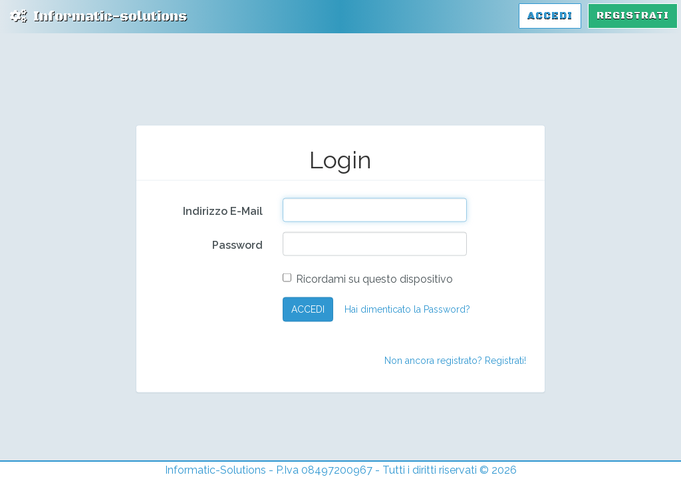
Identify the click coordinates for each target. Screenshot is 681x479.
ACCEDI (308, 309)
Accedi (550, 15)
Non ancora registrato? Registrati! (455, 360)
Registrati (633, 15)
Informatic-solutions (98, 17)
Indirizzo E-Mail (223, 210)
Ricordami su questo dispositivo (368, 278)
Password (237, 244)
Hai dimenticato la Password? (407, 309)
